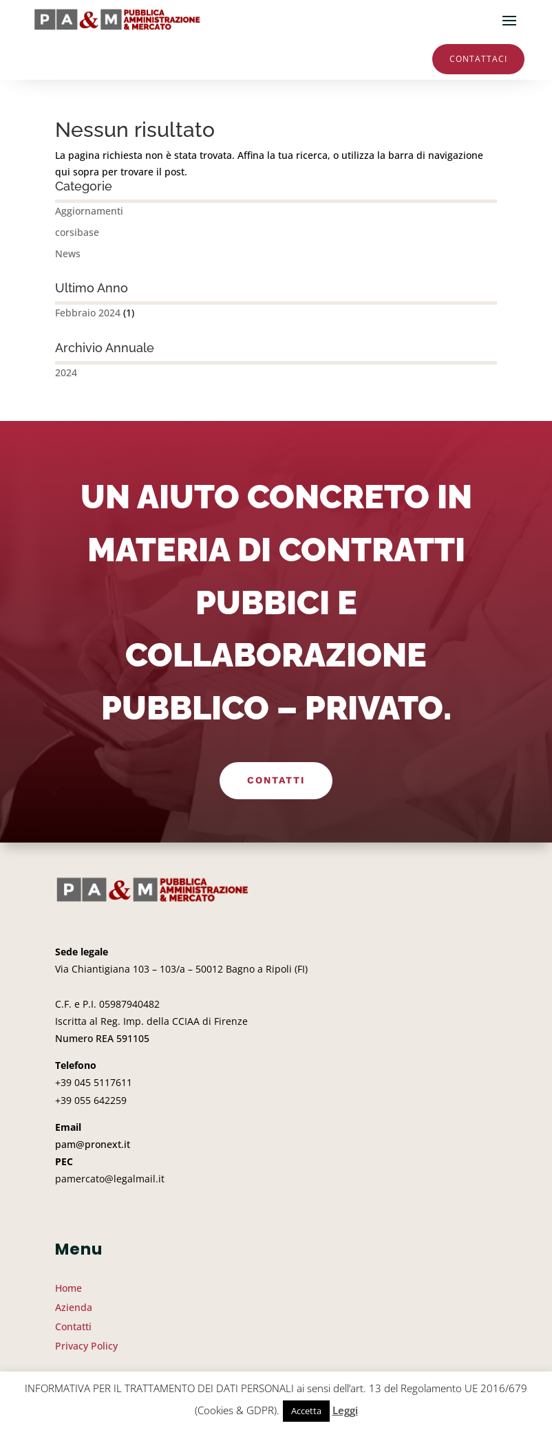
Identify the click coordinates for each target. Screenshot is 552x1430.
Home (68, 1287)
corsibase (77, 232)
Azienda (73, 1307)
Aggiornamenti (89, 210)
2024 (66, 372)
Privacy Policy (86, 1345)
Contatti (276, 780)
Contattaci (478, 59)
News (68, 253)
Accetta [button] (306, 1411)
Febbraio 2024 (87, 312)
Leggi (345, 1410)
